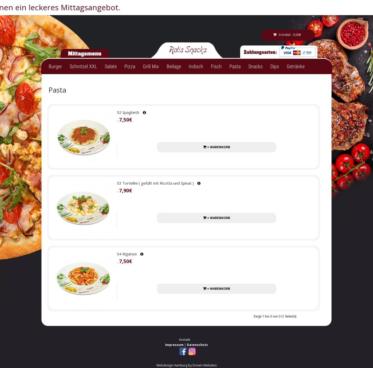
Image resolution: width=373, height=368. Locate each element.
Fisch (216, 66)
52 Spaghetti (128, 112)
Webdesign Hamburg (171, 365)
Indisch (196, 66)
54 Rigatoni (127, 253)
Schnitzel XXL (83, 66)
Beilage (174, 66)
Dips (274, 66)
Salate (111, 66)
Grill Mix (151, 66)
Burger (55, 66)
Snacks (255, 66)
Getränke (296, 66)
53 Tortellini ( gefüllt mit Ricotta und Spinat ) (155, 183)
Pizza (129, 66)
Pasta (235, 66)
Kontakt (184, 339)
